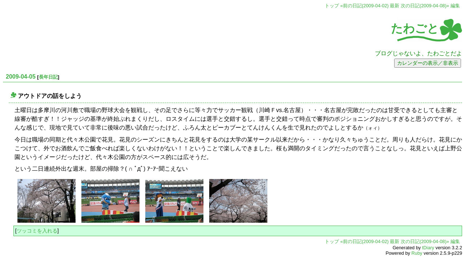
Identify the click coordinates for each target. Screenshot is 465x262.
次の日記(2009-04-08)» (425, 5)
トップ (332, 5)
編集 (455, 5)
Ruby (417, 253)
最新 (394, 5)
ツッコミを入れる (37, 231)
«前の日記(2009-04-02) (364, 5)
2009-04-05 (21, 77)
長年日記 (48, 77)
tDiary (428, 247)
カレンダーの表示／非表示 (427, 63)
